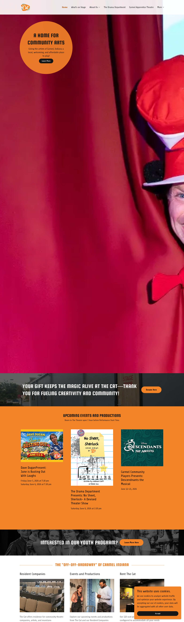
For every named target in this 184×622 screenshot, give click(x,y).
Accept (157, 613)
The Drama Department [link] (114, 7)
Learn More (46, 61)
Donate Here (151, 390)
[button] (95, 7)
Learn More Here (131, 542)
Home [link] (64, 7)
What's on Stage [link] (78, 7)
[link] (25, 7)
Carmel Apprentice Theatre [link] (141, 7)
